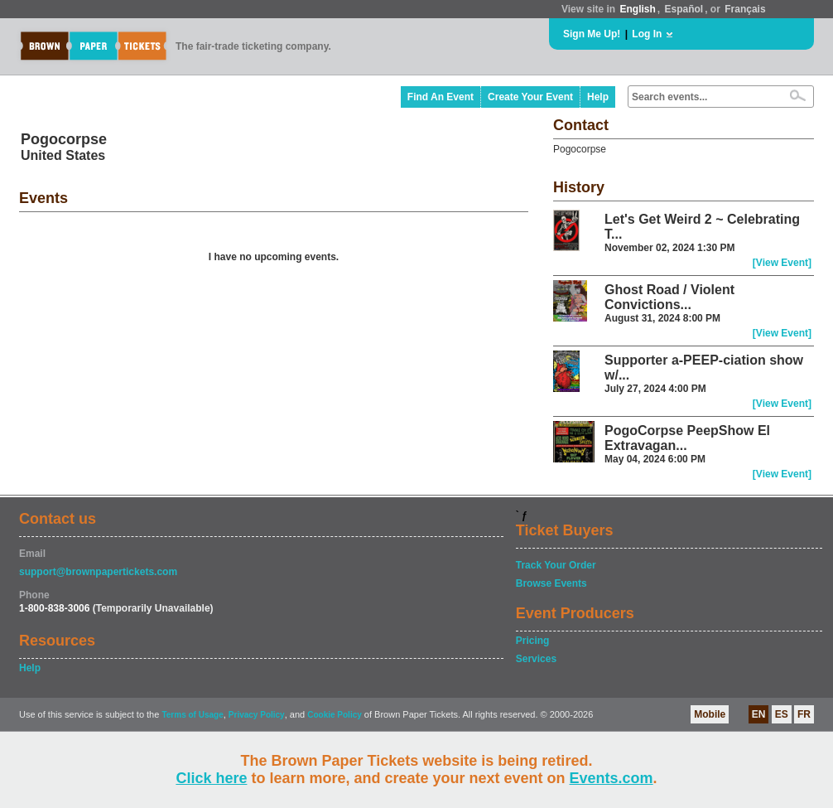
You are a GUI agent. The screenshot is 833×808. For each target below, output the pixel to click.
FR (804, 714)
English (637, 9)
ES (781, 714)
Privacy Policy (257, 714)
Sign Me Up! (591, 34)
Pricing (533, 640)
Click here (211, 778)
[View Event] (782, 263)
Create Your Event (530, 97)
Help (598, 97)
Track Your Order (556, 565)
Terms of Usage (192, 714)
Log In (647, 34)
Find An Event (440, 97)
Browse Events (551, 583)
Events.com (611, 778)
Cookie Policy (334, 714)
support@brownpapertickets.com (98, 572)
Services (536, 659)
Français (745, 9)
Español (684, 9)
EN (759, 714)
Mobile (709, 714)
